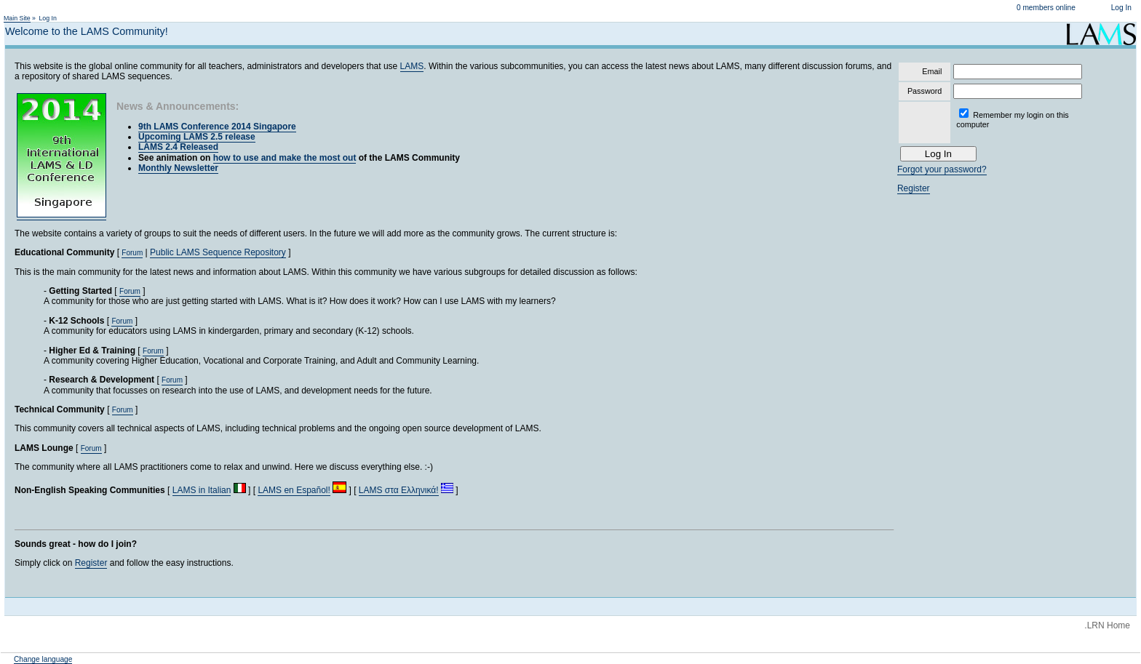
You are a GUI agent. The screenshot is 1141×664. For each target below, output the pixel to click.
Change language (43, 659)
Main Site (17, 18)
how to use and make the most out (285, 158)
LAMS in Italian (201, 490)
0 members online (1046, 8)
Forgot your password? (942, 169)
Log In (1121, 8)
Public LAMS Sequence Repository (218, 252)
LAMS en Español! (294, 490)
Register (91, 563)
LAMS (412, 66)
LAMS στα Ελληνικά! (399, 490)
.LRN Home (1107, 625)
